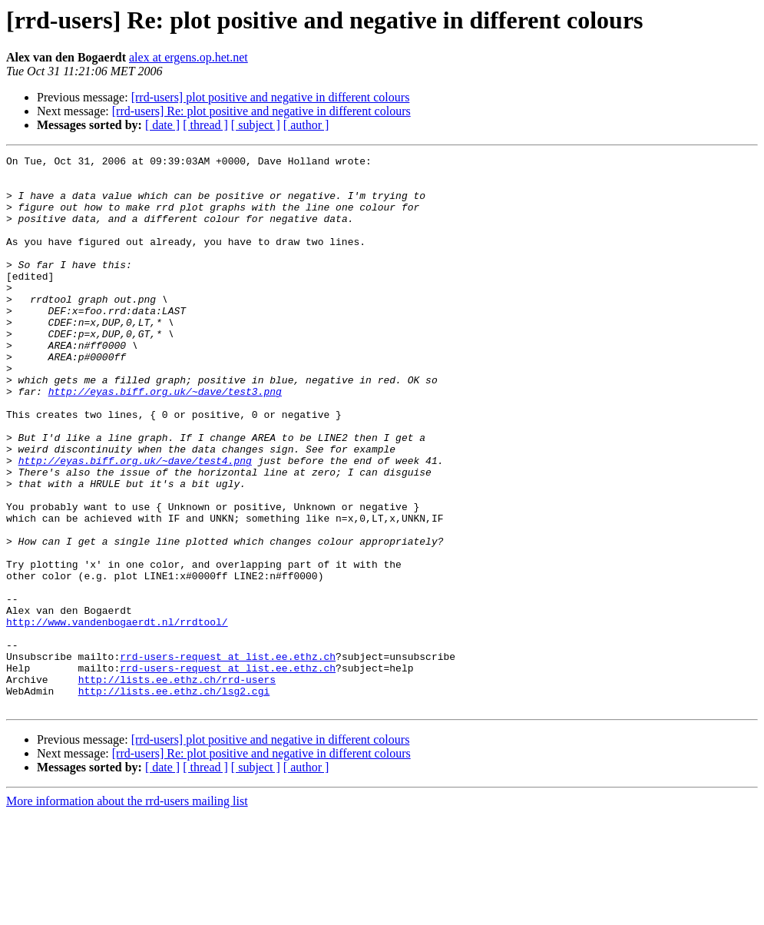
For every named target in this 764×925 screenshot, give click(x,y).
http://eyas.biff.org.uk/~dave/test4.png (135, 522)
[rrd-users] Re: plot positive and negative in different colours (261, 111)
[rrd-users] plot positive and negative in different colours (270, 97)
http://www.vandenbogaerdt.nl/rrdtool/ (117, 716)
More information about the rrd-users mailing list (127, 911)
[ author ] (306, 124)
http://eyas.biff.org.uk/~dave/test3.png (165, 439)
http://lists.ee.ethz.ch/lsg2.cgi (174, 799)
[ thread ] (205, 124)
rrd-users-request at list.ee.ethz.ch (228, 757)
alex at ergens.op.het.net (188, 57)
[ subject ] (255, 124)
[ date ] (162, 124)
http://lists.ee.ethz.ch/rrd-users (177, 785)
